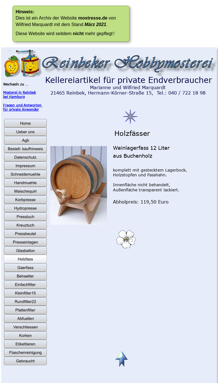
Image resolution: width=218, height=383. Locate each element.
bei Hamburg (14, 97)
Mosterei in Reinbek (19, 92)
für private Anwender (21, 109)
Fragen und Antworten (23, 105)
